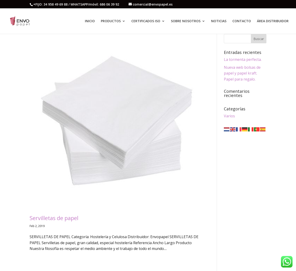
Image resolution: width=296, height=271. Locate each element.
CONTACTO (241, 21)
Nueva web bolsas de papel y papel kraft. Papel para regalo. (242, 73)
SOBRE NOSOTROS (185, 21)
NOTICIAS (218, 21)
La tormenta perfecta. (243, 59)
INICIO (90, 21)
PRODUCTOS (111, 21)
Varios (229, 115)
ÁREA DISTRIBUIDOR (273, 21)
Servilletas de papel (54, 218)
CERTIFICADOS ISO (145, 21)
